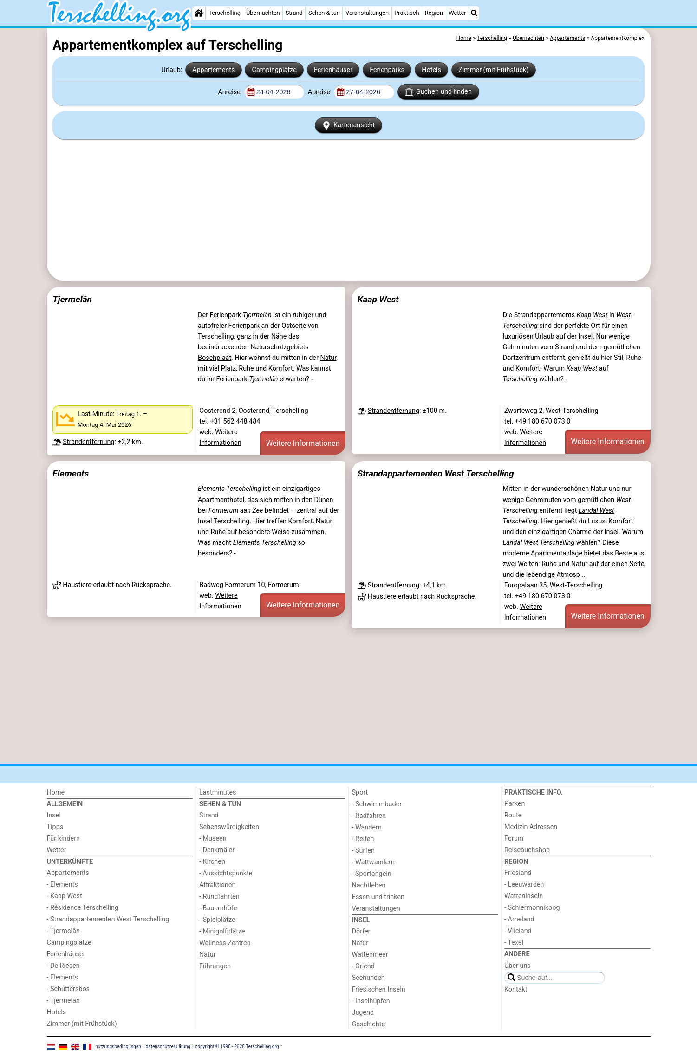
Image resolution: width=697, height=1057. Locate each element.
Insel (586, 336)
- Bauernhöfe (218, 908)
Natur (328, 358)
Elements (70, 473)
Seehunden (368, 978)
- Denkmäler (217, 850)
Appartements (213, 70)
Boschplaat (214, 358)
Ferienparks (387, 70)
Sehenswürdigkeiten (229, 827)
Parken (514, 804)
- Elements (62, 884)
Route (512, 815)
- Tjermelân (63, 931)
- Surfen (363, 851)
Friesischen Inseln (378, 989)
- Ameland (519, 919)
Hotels (431, 70)
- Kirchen (212, 862)
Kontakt (516, 989)
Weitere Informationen (302, 443)
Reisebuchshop (527, 850)
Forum (513, 838)
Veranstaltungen (367, 12)
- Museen (213, 838)
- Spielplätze (217, 920)
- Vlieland (518, 931)
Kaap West (378, 299)
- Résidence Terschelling (83, 908)
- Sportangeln (371, 874)
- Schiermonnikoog (532, 908)
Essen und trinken (378, 897)
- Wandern (367, 827)
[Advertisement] (348, 210)
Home (56, 792)
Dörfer (361, 931)
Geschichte (368, 1024)
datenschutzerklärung (168, 1046)
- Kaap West (64, 896)
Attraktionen (217, 885)
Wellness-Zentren (225, 943)
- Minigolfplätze (222, 931)
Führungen (215, 966)
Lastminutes (217, 792)
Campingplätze (274, 70)
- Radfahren (369, 816)
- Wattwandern (373, 862)
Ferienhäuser (333, 70)
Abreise (320, 92)
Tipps (55, 827)
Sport (360, 792)
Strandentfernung (88, 442)
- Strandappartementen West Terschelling (108, 919)
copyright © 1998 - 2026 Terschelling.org (237, 1046)
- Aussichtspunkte (225, 873)
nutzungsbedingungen (118, 1046)
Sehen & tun (324, 12)
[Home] (198, 13)
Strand (294, 12)
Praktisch (406, 12)
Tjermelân (72, 299)
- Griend (363, 966)
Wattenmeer (370, 955)
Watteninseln (523, 896)
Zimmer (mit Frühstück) (493, 70)
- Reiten (363, 839)
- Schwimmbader (377, 804)
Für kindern (63, 838)
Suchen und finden (438, 92)
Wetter (457, 12)
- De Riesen (63, 966)
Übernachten (263, 12)
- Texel (513, 942)
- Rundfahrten (219, 896)
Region (434, 12)
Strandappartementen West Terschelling (436, 473)
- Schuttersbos (68, 989)
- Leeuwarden (524, 884)
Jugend (363, 1013)
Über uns (517, 966)
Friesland (518, 873)
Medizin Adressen (530, 827)
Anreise (230, 92)
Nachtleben (369, 885)
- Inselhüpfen (371, 1001)
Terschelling (224, 12)
